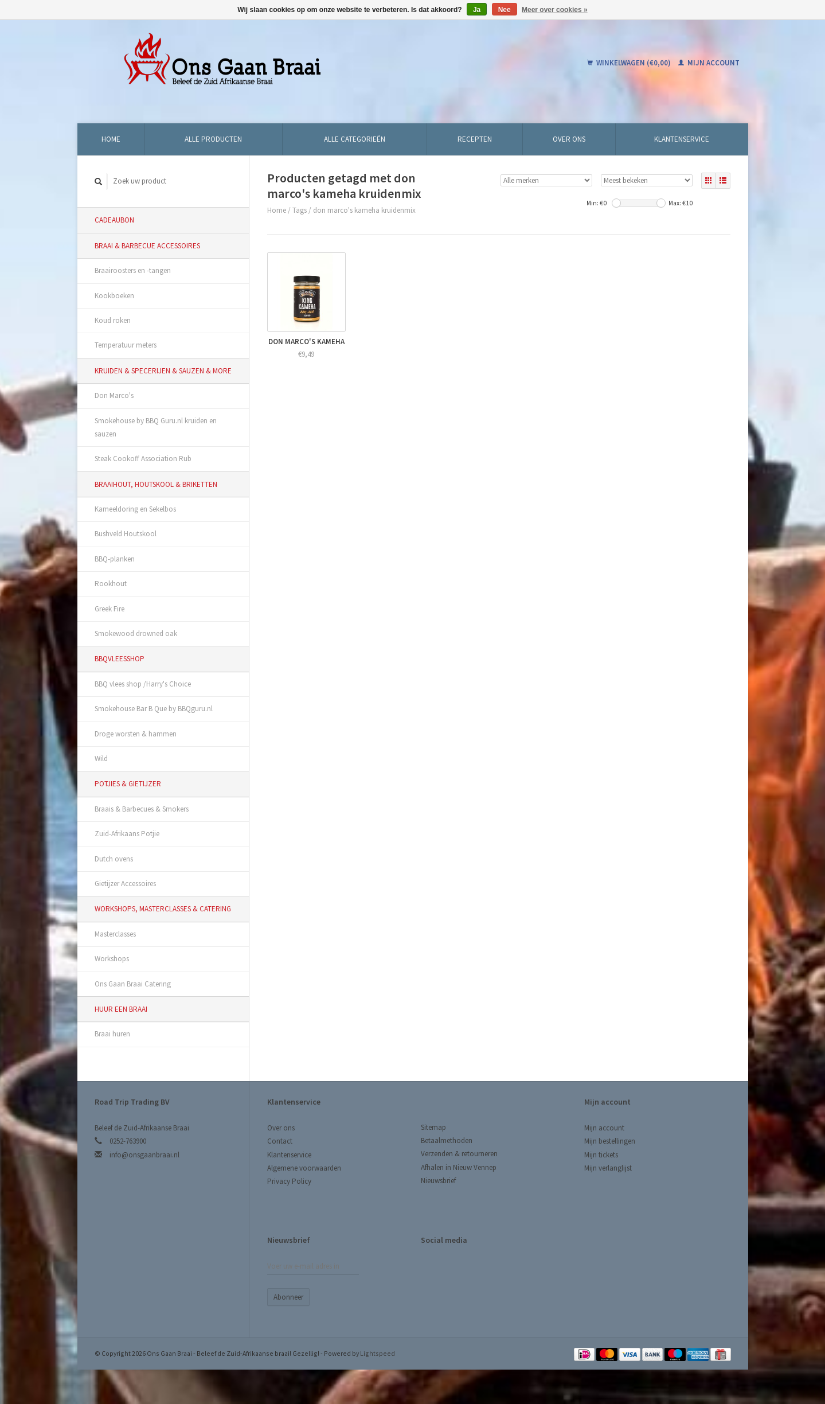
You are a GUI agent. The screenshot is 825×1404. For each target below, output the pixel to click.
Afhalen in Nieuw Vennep (458, 1167)
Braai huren (112, 1034)
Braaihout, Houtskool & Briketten (156, 484)
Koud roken (113, 320)
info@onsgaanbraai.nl (144, 1155)
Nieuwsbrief (438, 1180)
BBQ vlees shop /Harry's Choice (143, 684)
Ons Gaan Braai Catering (133, 984)
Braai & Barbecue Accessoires (147, 246)
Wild (101, 758)
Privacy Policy (289, 1181)
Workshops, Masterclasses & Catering (163, 909)
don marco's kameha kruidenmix (364, 210)
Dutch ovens (114, 859)
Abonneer (288, 1297)
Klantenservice (681, 139)
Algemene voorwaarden (304, 1168)
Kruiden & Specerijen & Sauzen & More (163, 371)
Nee (504, 10)
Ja (476, 10)
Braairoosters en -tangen (133, 270)
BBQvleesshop (119, 659)
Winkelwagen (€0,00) (629, 63)
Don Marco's (114, 395)
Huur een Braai (121, 1009)
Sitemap (433, 1127)
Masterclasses (115, 934)
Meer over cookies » (555, 10)
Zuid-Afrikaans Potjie (127, 833)
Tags (299, 210)
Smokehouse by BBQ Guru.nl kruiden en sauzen (156, 427)
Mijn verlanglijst (608, 1168)
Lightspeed (377, 1353)
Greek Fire (109, 609)
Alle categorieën (354, 139)
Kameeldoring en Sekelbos (135, 509)
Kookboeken (114, 296)
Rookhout (111, 583)
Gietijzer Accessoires (125, 883)
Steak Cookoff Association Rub (143, 458)
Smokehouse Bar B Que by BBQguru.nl (154, 708)
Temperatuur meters (126, 345)
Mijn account (709, 63)
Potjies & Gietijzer (128, 784)
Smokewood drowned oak (136, 633)
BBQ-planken (115, 559)
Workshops (112, 959)
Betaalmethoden (446, 1140)
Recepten (475, 139)
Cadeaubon (114, 220)
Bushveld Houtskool (126, 534)
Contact (279, 1141)
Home (110, 139)
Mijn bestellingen (609, 1141)
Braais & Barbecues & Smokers (142, 809)
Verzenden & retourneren (459, 1154)
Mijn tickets (601, 1155)
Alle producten (213, 139)
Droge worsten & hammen (136, 734)
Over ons (569, 139)
